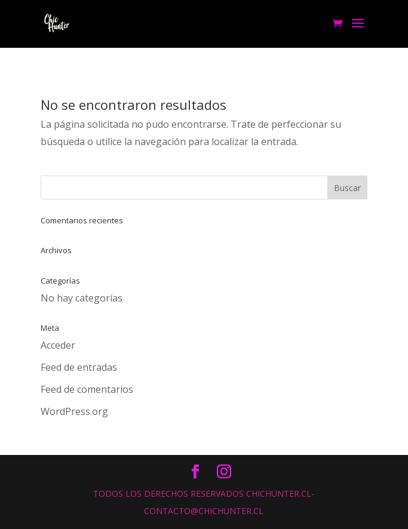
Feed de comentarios (87, 389)
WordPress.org (74, 411)
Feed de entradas (79, 367)
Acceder (58, 345)
